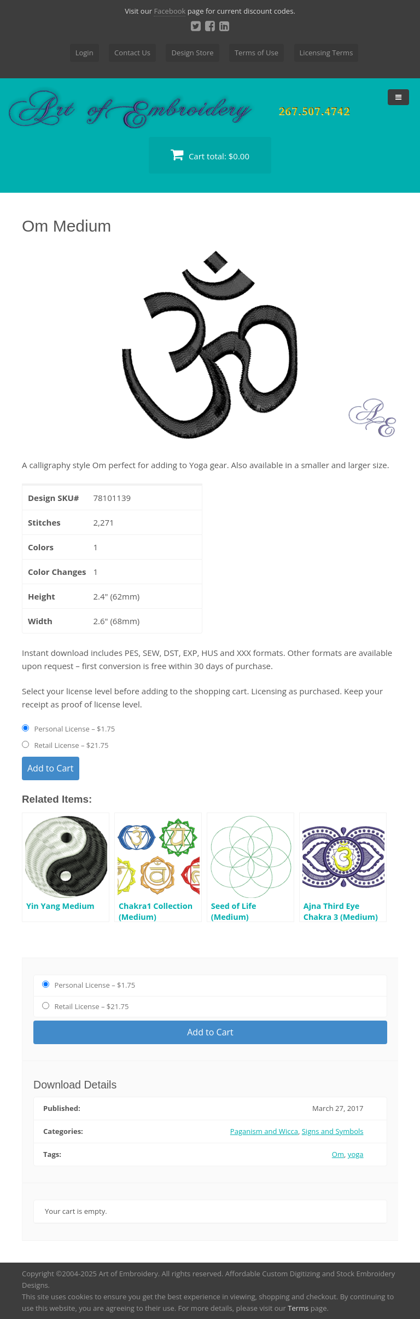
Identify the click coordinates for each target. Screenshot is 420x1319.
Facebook (169, 11)
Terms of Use (256, 52)
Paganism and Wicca (264, 1131)
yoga (356, 1154)
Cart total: (210, 155)
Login (84, 52)
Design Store (192, 52)
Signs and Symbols (333, 1131)
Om (338, 1154)
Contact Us (132, 52)
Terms (298, 1308)
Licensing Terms (326, 52)
